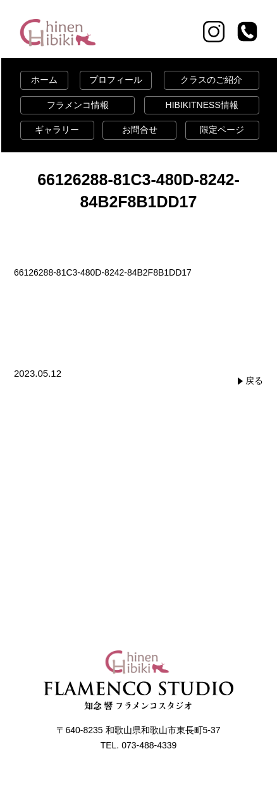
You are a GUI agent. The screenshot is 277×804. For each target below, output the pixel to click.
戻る (254, 380)
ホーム (44, 80)
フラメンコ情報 (78, 105)
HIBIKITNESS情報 (202, 105)
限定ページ (222, 130)
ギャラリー (57, 130)
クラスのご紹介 (211, 80)
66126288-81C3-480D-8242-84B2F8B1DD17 (103, 272)
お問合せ (139, 130)
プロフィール (115, 80)
